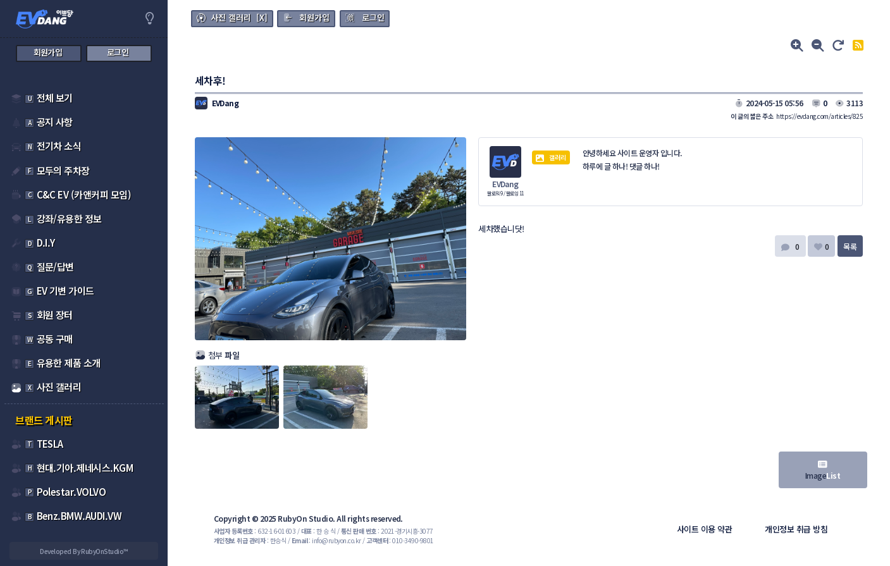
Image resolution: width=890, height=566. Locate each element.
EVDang (505, 183)
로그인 (373, 17)
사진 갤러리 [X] (239, 17)
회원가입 (314, 17)
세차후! (210, 80)
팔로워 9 (495, 193)
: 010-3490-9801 (400, 540)
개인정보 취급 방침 (796, 529)
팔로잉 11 (515, 193)
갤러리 (551, 157)
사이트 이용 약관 (704, 529)
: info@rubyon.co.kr (326, 540)
